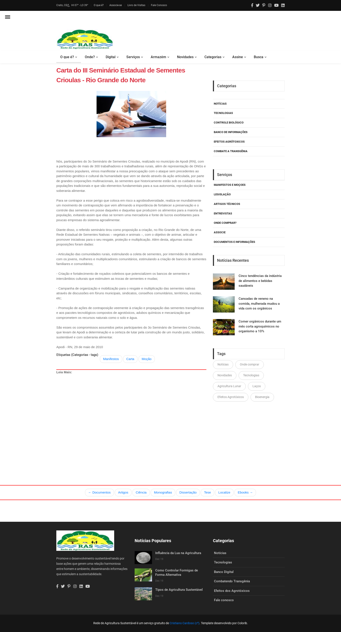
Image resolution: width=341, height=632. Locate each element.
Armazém (158, 57)
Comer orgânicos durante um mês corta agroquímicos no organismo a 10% (260, 326)
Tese (207, 492)
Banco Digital (224, 572)
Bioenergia (262, 397)
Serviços (133, 57)
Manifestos (111, 359)
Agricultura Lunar (229, 386)
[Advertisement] (131, 419)
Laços (256, 386)
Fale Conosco (159, 5)
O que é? (99, 5)
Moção (147, 359)
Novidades (185, 57)
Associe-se (115, 5)
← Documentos (99, 492)
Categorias (212, 57)
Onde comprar (249, 364)
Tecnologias (223, 113)
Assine (237, 57)
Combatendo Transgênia (232, 581)
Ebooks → (245, 492)
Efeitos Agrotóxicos (230, 397)
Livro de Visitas (136, 5)
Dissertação (188, 492)
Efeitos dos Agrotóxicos (232, 591)
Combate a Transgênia (230, 151)
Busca (258, 57)
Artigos (123, 492)
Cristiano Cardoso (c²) (184, 623)
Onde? (90, 57)
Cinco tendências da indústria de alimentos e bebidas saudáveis (260, 281)
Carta (130, 359)
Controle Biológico (229, 122)
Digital (110, 57)
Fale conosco (224, 600)
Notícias (220, 103)
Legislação (222, 194)
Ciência (141, 492)
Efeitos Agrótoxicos (229, 141)
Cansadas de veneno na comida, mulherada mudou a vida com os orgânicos (259, 303)
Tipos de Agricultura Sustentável (179, 590)
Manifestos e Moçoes (230, 184)
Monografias (163, 492)
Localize (224, 492)
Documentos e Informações (234, 242)
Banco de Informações (230, 132)
